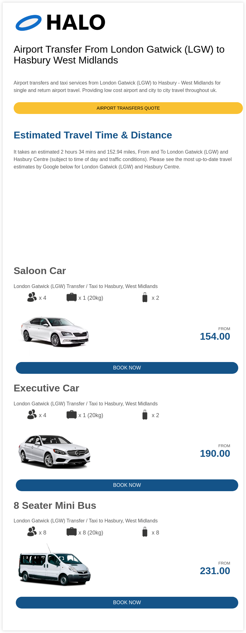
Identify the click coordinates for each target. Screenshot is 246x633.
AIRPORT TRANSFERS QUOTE (128, 108)
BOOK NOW (127, 367)
